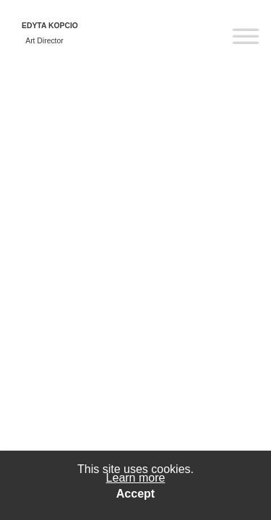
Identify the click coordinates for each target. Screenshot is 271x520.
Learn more (135, 478)
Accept (135, 494)
